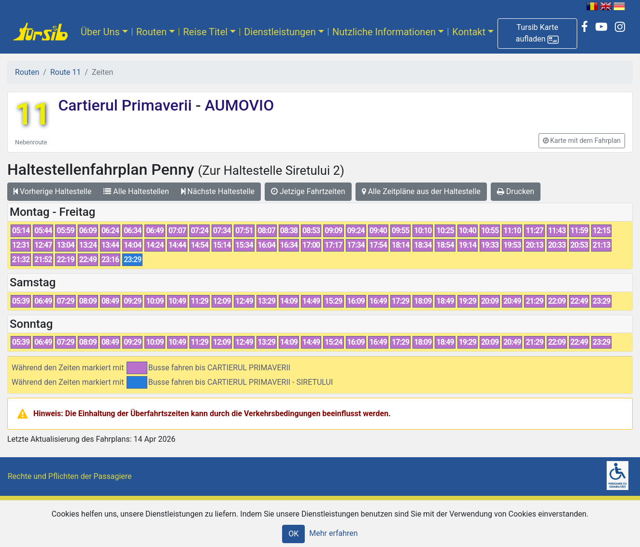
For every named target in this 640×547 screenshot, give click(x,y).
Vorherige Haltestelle (52, 191)
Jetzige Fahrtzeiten (308, 191)
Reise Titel (205, 32)
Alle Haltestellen (136, 191)
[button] (537, 33)
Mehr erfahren (333, 533)
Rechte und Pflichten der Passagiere (70, 476)
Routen (151, 32)
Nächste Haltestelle (218, 191)
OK (293, 533)
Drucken (515, 191)
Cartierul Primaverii (127, 105)
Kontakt (468, 32)
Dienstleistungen (280, 32)
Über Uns (100, 32)
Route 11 (65, 72)
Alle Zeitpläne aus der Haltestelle (421, 191)
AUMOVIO (237, 105)
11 (32, 114)
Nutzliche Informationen (384, 32)
